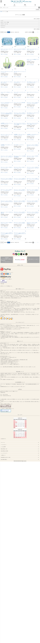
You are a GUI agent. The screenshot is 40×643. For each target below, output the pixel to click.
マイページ (3, 442)
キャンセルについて (20, 322)
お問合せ (20, 389)
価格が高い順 (17, 32)
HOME (1, 11)
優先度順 (5, 32)
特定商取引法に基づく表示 (5, 457)
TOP (4, 5)
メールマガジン (3, 444)
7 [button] (37, 32)
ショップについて (4, 453)
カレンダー (20, 414)
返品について (20, 341)
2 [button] (34, 32)
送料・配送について (20, 288)
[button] (39, 32)
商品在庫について (20, 371)
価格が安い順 (12, 32)
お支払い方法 (20, 265)
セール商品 (25, 5)
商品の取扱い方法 (4, 448)
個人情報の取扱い (4, 459)
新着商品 (14, 5)
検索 (39, 7)
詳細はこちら (2, 315)
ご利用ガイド (3, 455)
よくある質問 (3, 446)
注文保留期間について (20, 382)
